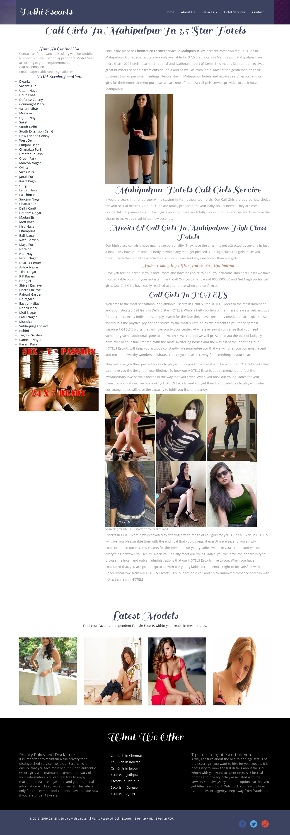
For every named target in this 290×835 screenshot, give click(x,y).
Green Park (27, 158)
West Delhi (27, 140)
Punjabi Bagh (29, 145)
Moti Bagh (27, 222)
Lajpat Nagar (29, 118)
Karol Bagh (27, 181)
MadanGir (26, 217)
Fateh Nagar (28, 258)
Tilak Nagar (27, 272)
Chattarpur (27, 204)
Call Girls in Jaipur (124, 768)
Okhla (23, 167)
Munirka (25, 113)
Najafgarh (26, 299)
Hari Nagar (27, 253)
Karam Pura (28, 344)
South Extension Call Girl (38, 131)
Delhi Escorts (45, 11)
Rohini (24, 330)
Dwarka (25, 81)
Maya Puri (26, 244)
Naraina (25, 249)
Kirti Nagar (27, 226)
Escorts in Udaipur (125, 781)
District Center (30, 263)
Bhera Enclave (30, 290)
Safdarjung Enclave (33, 326)
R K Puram (27, 276)
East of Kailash (30, 303)
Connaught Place (32, 104)
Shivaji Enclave (30, 285)
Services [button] (209, 12)
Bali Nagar (27, 235)
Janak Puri (26, 176)
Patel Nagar (28, 317)
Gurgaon (25, 185)
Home (171, 12)
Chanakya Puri (30, 149)
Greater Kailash (31, 154)
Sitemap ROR (165, 819)
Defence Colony (31, 99)
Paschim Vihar (30, 195)
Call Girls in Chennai (126, 755)
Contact (258, 12)
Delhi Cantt (27, 208)
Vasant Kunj (28, 86)
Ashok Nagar (29, 267)
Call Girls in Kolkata (125, 762)
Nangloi (25, 281)
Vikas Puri (26, 172)
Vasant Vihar (28, 108)
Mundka (25, 321)
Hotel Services (234, 12)
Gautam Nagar (30, 213)
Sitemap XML (144, 819)
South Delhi (28, 127)
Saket (23, 122)
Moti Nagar (27, 312)
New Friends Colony (34, 136)
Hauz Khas (27, 95)
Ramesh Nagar (30, 340)
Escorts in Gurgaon (125, 787)
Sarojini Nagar (30, 199)
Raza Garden (29, 240)
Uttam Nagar (29, 90)
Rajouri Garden (30, 294)
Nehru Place (28, 308)
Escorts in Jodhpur (125, 774)
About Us (188, 12)
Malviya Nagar (30, 163)
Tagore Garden (30, 335)
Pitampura (27, 231)
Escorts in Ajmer (123, 794)
